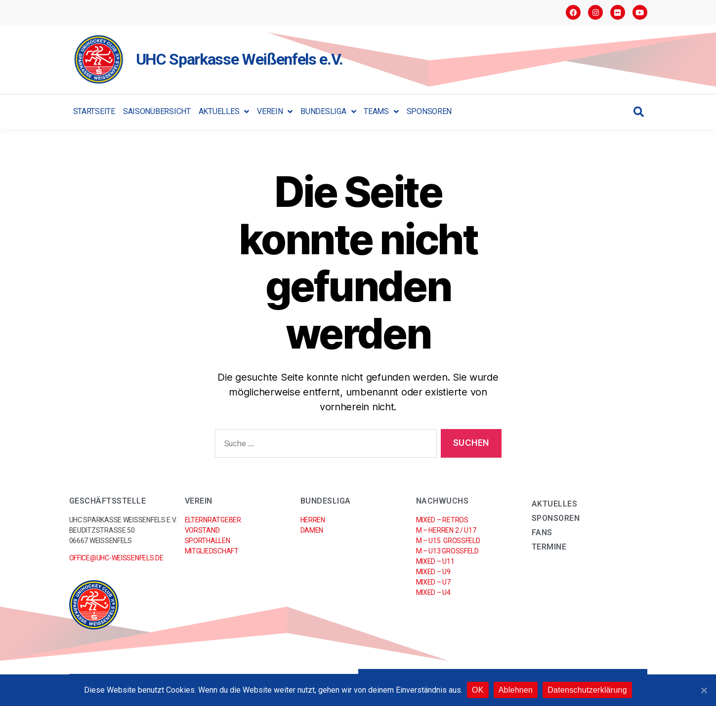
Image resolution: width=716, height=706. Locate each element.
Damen (312, 530)
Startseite (94, 111)
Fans (542, 532)
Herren (312, 520)
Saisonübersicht (157, 111)
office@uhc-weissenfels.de (116, 558)
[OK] (704, 691)
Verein (275, 112)
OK (478, 690)
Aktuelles (224, 112)
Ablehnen (516, 690)
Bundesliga (328, 112)
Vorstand (202, 530)
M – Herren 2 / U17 (446, 530)
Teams (381, 112)
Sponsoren (429, 111)
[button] (638, 111)
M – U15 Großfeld (448, 541)
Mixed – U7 (433, 582)
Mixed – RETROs (442, 520)
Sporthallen (207, 541)
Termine (549, 546)
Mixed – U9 (433, 572)
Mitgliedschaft (212, 551)
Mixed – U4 (433, 592)
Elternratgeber (213, 520)
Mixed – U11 (435, 561)
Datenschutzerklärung (588, 690)
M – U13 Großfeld (447, 551)
